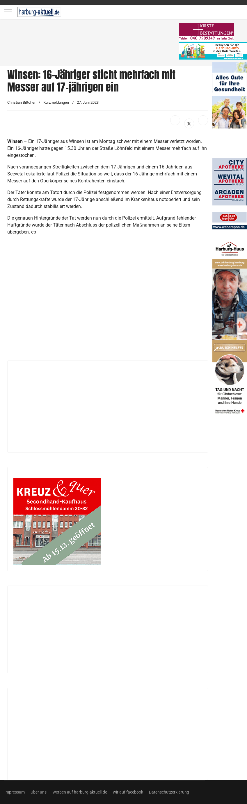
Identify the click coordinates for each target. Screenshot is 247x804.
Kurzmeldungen (56, 102)
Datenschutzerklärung (169, 792)
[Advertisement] (93, 43)
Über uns (39, 792)
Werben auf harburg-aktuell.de (79, 792)
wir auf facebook (128, 792)
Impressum (14, 792)
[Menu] (8, 12)
